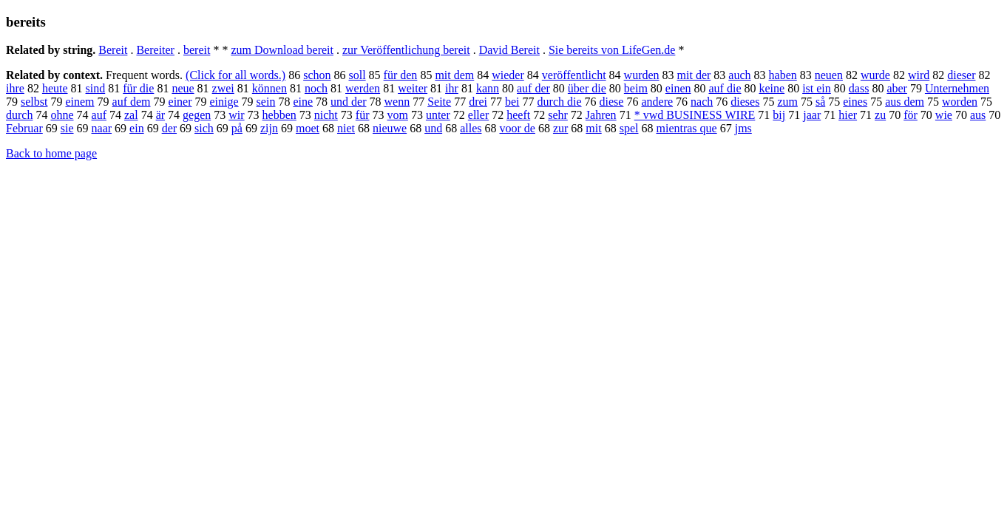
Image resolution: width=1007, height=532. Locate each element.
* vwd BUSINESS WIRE (695, 115)
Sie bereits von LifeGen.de (612, 50)
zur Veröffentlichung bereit (406, 50)
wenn (397, 101)
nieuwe (390, 128)
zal (131, 115)
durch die (560, 101)
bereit (196, 50)
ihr (451, 88)
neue (183, 88)
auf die (725, 88)
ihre (15, 88)
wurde (875, 75)
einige (224, 101)
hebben (279, 115)
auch (739, 75)
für (363, 115)
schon (316, 75)
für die (138, 88)
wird (918, 75)
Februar (24, 128)
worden (959, 101)
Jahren (601, 115)
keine (771, 88)
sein (266, 101)
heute (55, 88)
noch (316, 88)
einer (180, 101)
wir (236, 115)
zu (880, 115)
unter (438, 115)
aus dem (904, 101)
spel (629, 128)
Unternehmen (957, 88)
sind (96, 88)
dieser (961, 75)
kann (487, 88)
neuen (829, 75)
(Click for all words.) (235, 75)
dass (859, 88)
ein (136, 128)
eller (478, 115)
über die (587, 88)
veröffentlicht (574, 75)
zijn (269, 128)
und (433, 128)
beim (636, 88)
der (169, 128)
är (160, 115)
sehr (558, 115)
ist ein (816, 88)
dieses (744, 101)
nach (702, 101)
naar (102, 128)
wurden (642, 75)
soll (356, 75)
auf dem (131, 101)
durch (19, 115)
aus (978, 115)
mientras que (686, 128)
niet (346, 128)
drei (478, 101)
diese (612, 101)
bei (512, 101)
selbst (34, 101)
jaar (812, 115)
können (269, 88)
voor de (517, 128)
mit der (694, 75)
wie (943, 115)
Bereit (112, 50)
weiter (412, 88)
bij (779, 115)
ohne (61, 115)
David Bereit (509, 50)
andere (657, 101)
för (910, 115)
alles (470, 128)
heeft (518, 115)
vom (397, 115)
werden (362, 88)
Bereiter (155, 50)
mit (593, 128)
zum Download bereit (282, 50)
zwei (223, 88)
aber (896, 88)
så (820, 101)
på (237, 128)
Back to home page (51, 153)
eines (855, 101)
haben (783, 75)
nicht (326, 115)
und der (348, 101)
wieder (508, 75)
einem (79, 101)
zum (787, 101)
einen (678, 88)
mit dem (454, 75)
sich (204, 128)
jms (743, 128)
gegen (197, 115)
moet (307, 128)
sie (67, 128)
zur (560, 128)
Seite (439, 101)
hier (847, 115)
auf (99, 115)
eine (303, 101)
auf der (533, 88)
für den (401, 75)
